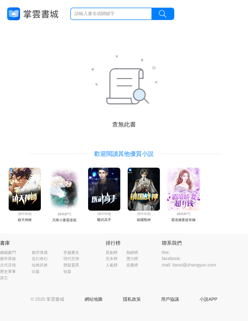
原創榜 (112, 252)
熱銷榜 (132, 252)
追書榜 (132, 265)
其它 (4, 278)
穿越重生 (71, 252)
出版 (36, 271)
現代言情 (71, 259)
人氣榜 (112, 265)
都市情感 (40, 252)
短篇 (67, 271)
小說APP (208, 299)
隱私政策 (132, 299)
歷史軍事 (8, 271)
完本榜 (112, 259)
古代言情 (8, 265)
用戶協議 (170, 299)
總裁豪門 (8, 252)
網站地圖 (93, 299)
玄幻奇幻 (40, 259)
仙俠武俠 (40, 265)
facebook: (171, 258)
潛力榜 (132, 259)
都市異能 (8, 259)
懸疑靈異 (71, 265)
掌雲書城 (32, 13)
